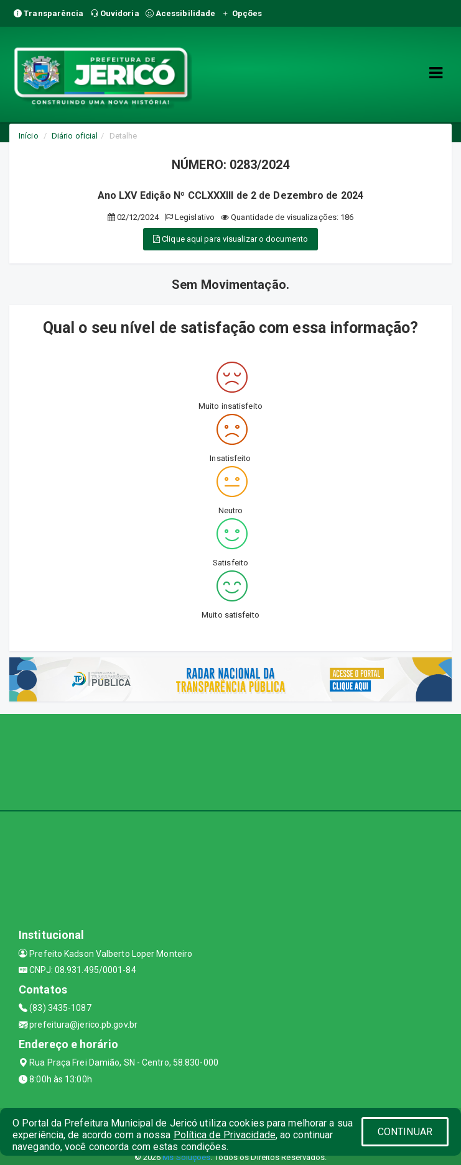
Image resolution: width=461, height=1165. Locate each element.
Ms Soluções (186, 1157)
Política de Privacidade (225, 1135)
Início (29, 135)
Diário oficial (75, 135)
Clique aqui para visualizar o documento (230, 239)
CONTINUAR (405, 1132)
